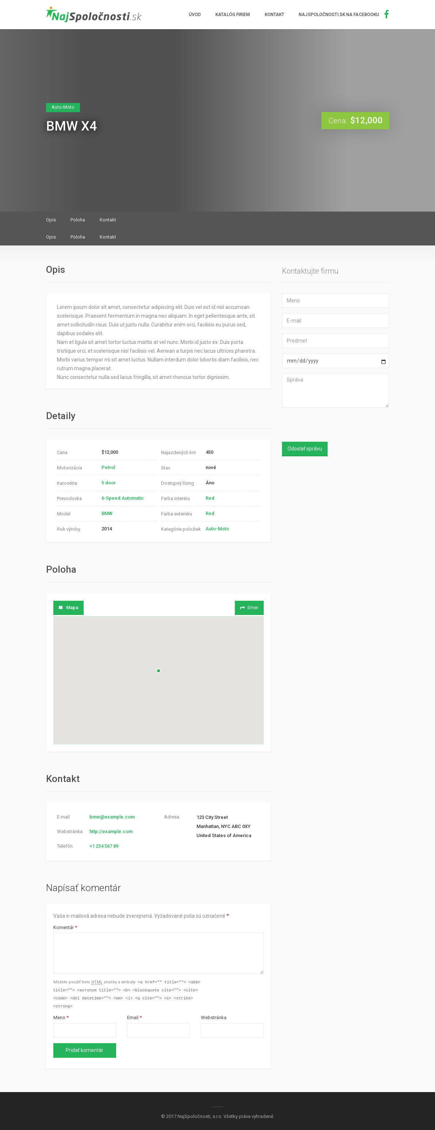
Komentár (65, 927)
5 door (109, 482)
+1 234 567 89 (103, 846)
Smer (249, 607)
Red (210, 498)
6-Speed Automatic (123, 498)
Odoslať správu (304, 449)
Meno (61, 1019)
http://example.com (111, 831)
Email (134, 1019)
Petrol (108, 467)
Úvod (195, 14)
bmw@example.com (112, 817)
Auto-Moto (217, 528)
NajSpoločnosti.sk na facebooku (344, 14)
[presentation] (330, 425)
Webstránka (213, 1019)
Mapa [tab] (68, 607)
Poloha (77, 219)
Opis (51, 219)
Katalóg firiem (232, 14)
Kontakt (275, 14)
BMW (107, 513)
